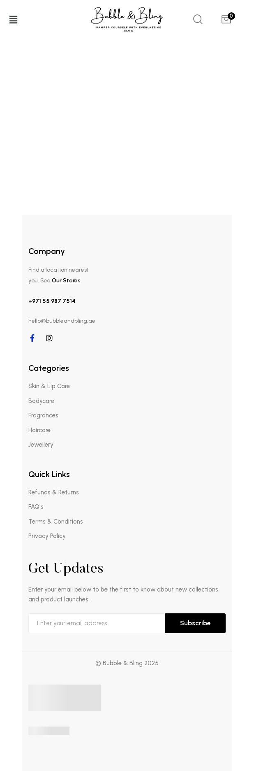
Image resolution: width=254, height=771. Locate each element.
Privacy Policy (47, 536)
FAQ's (36, 506)
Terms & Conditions (55, 521)
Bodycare (41, 401)
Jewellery (40, 444)
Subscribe (195, 623)
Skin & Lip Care (49, 386)
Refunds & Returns (53, 492)
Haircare (39, 430)
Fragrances (43, 415)
